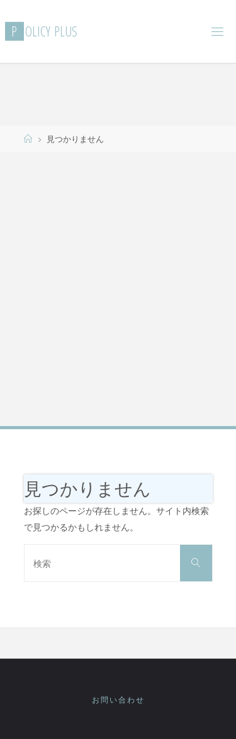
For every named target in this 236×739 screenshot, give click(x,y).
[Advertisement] (118, 288)
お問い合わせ (118, 699)
